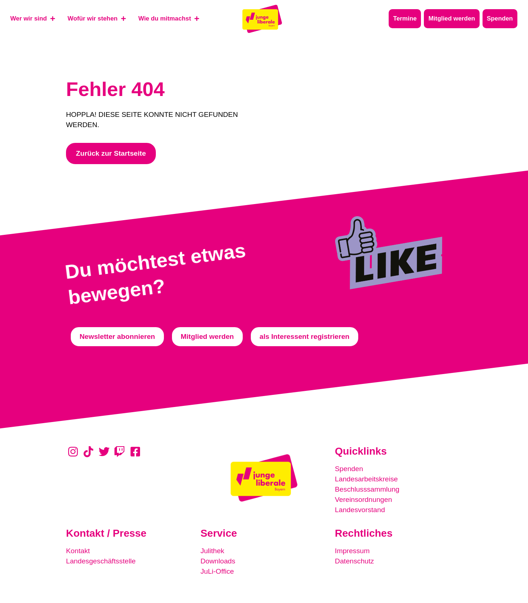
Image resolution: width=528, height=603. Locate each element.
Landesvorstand (360, 510)
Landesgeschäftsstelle (101, 561)
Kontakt (78, 551)
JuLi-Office (217, 571)
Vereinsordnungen (363, 499)
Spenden (349, 469)
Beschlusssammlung (367, 489)
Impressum (352, 551)
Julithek (212, 551)
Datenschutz (354, 561)
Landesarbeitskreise (366, 479)
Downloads (218, 561)
